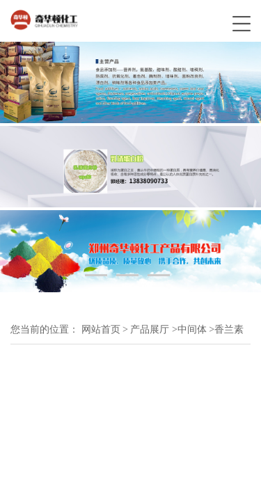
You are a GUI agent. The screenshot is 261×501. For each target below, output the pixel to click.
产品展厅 (149, 329)
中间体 (192, 329)
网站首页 (100, 329)
